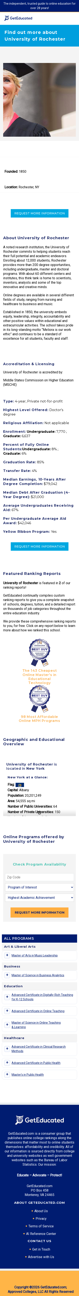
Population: (16, 796)
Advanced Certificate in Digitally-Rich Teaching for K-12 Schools (42, 997)
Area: (11, 801)
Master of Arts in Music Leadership (35, 955)
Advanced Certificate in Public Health (36, 1063)
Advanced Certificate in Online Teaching (38, 1011)
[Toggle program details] (7, 955)
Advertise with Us (41, 1257)
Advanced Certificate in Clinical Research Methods (39, 1049)
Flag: (11, 785)
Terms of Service (41, 1226)
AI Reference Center (41, 1234)
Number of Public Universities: (30, 806)
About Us (41, 1211)
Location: (11, 187)
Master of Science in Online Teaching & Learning (36, 1025)
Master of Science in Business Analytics (38, 975)
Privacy (41, 1219)
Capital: (13, 790)
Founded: (11, 172)
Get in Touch (41, 1249)
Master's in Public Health (28, 1074)
